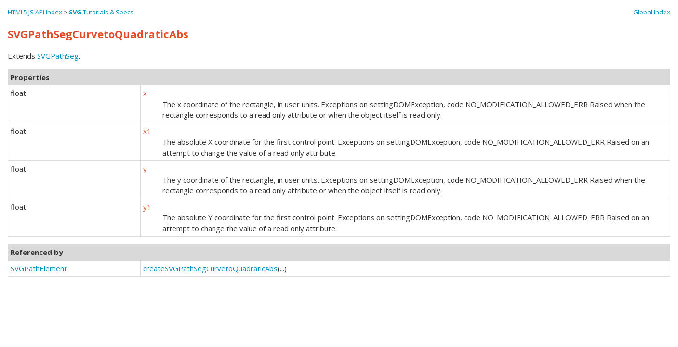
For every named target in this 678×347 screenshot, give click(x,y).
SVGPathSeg (58, 56)
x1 (147, 131)
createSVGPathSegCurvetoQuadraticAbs (210, 268)
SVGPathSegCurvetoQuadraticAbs (98, 34)
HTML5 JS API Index (35, 12)
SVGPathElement (39, 268)
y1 (147, 207)
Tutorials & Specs (101, 12)
